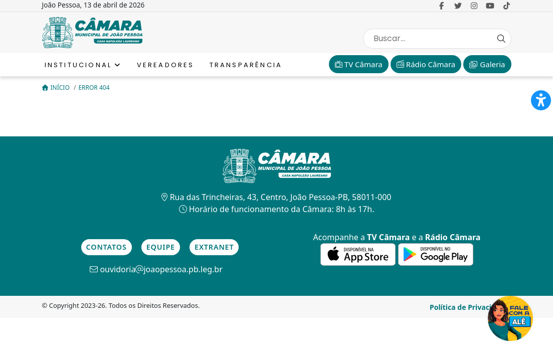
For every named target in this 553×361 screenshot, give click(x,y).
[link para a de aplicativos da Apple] (359, 253)
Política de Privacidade (469, 307)
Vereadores (166, 65)
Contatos (106, 247)
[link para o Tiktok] (506, 6)
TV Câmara (359, 64)
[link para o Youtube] (490, 6)
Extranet (214, 247)
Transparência (246, 65)
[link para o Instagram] (474, 6)
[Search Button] (501, 39)
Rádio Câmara (426, 64)
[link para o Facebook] (442, 6)
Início (56, 87)
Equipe (160, 247)
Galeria (487, 64)
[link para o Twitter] (458, 6)
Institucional (83, 65)
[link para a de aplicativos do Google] (435, 253)
